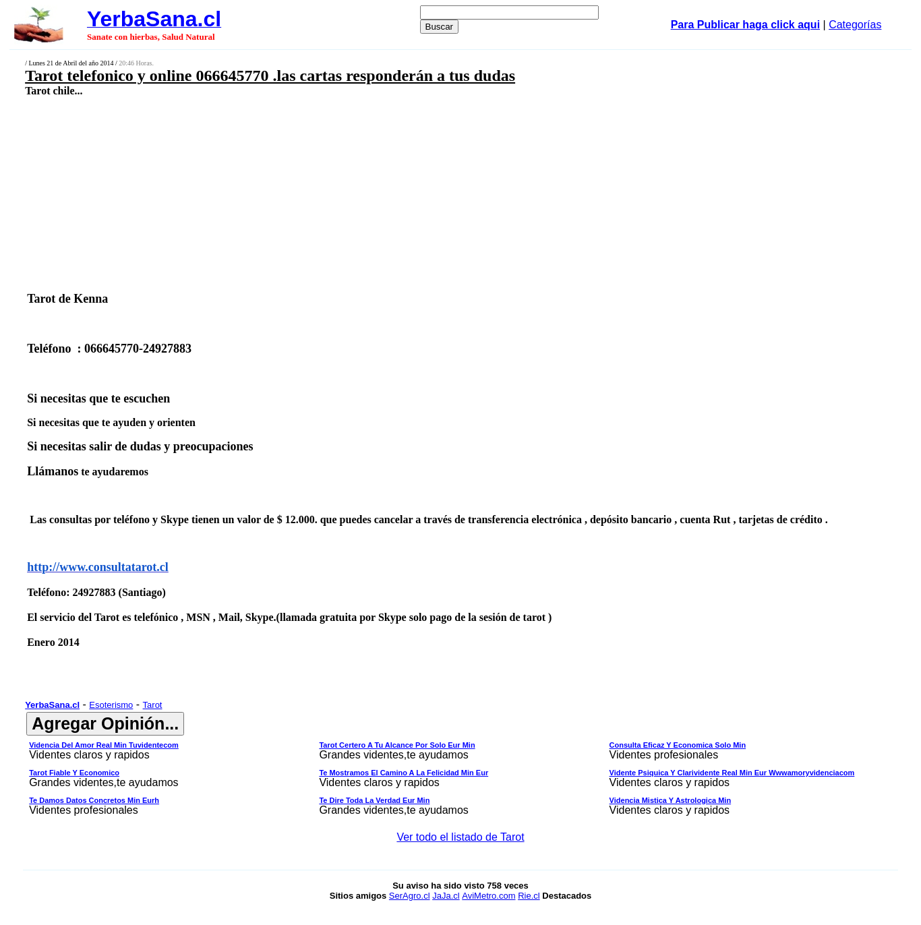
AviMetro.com (488, 896)
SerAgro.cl (409, 896)
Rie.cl (529, 896)
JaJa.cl (445, 896)
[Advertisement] (375, 193)
